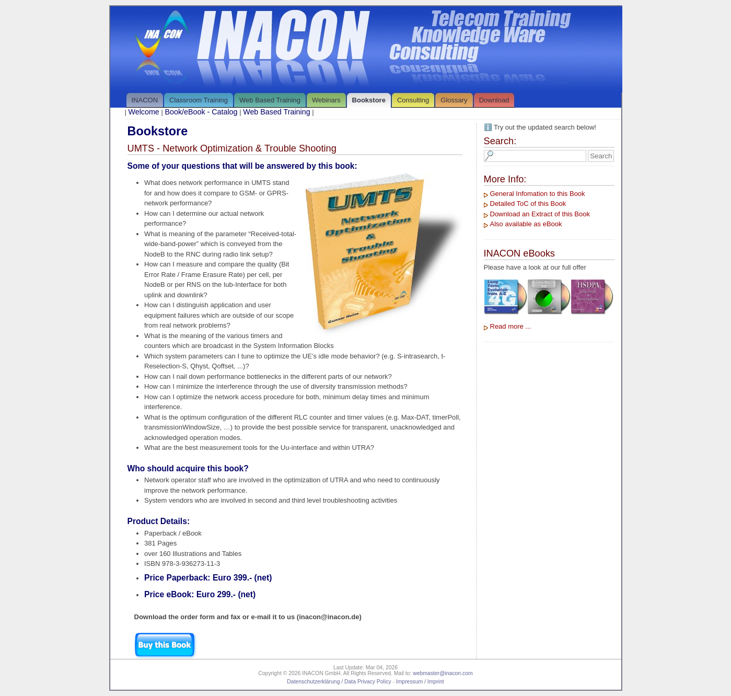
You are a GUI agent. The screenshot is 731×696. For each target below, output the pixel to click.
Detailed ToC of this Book (528, 203)
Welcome (144, 112)
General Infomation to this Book (537, 194)
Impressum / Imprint (420, 682)
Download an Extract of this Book (540, 214)
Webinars (326, 100)
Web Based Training (269, 100)
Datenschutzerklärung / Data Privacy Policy (339, 682)
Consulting (413, 100)
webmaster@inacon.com (443, 673)
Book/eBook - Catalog (201, 112)
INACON (145, 100)
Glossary (453, 100)
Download (494, 100)
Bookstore (369, 100)
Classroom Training (198, 100)
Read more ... (510, 326)
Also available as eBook (526, 224)
